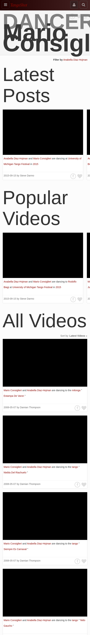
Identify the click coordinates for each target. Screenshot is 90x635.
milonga (76, 390)
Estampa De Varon (14, 395)
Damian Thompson (30, 407)
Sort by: (73, 335)
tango (75, 467)
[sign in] (74, 5)
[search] (83, 5)
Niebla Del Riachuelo (15, 472)
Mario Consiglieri (42, 158)
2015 (35, 164)
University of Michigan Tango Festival (32, 287)
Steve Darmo (27, 175)
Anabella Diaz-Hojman (75, 59)
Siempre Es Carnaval (15, 549)
